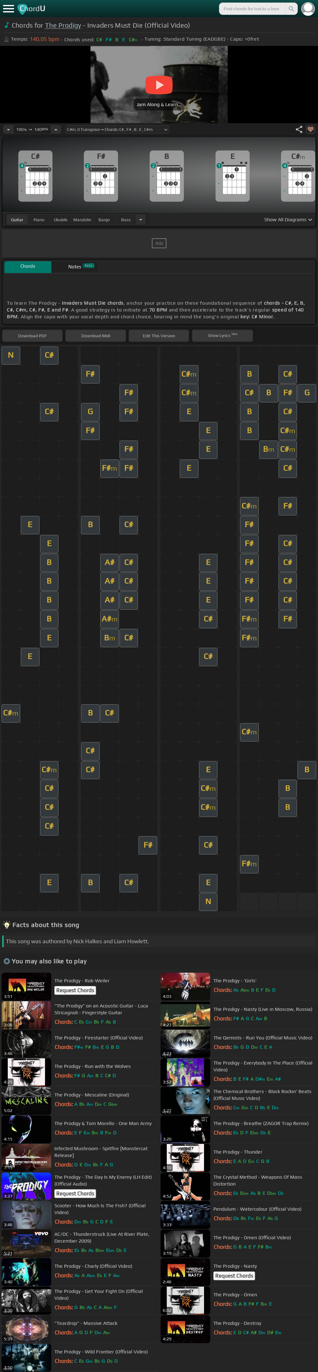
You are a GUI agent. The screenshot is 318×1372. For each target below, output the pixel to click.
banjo (104, 219)
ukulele (60, 219)
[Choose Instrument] (140, 219)
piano (39, 219)
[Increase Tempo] (56, 129)
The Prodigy (63, 25)
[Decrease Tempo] (8, 129)
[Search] (291, 8)
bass (126, 219)
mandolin (82, 219)
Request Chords (75, 990)
